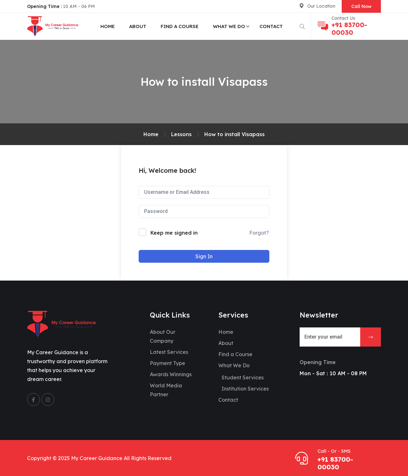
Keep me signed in (174, 233)
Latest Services (169, 352)
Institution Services (245, 388)
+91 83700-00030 (349, 28)
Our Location (321, 6)
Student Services (243, 377)
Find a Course (180, 26)
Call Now (361, 6)
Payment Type (167, 363)
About (137, 26)
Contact (271, 26)
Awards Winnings (171, 374)
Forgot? (259, 233)
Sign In (204, 256)
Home (107, 26)
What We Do (229, 26)
